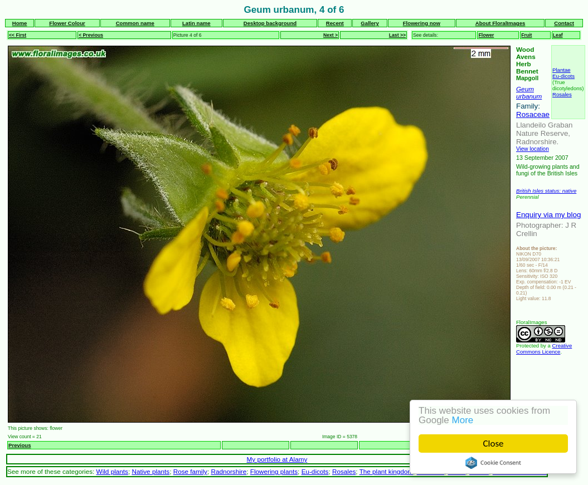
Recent (335, 23)
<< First (17, 35)
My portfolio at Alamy (277, 459)
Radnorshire (228, 471)
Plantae (561, 70)
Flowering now (421, 23)
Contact (564, 23)
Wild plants (112, 471)
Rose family (190, 471)
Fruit (526, 35)
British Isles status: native (546, 191)
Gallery (370, 23)
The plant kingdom (386, 471)
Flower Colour (67, 23)
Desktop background (270, 23)
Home (19, 23)
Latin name (196, 23)
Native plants (150, 471)
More (463, 420)
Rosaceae (533, 114)
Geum (525, 88)
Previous (19, 445)
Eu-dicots (563, 76)
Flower (486, 35)
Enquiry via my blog (548, 214)
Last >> (397, 35)
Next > (330, 35)
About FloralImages (500, 23)
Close (493, 443)
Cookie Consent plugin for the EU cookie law (493, 463)
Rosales (562, 94)
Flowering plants (274, 471)
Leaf (558, 35)
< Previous (91, 35)
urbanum (529, 96)
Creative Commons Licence (544, 348)
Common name (135, 23)
